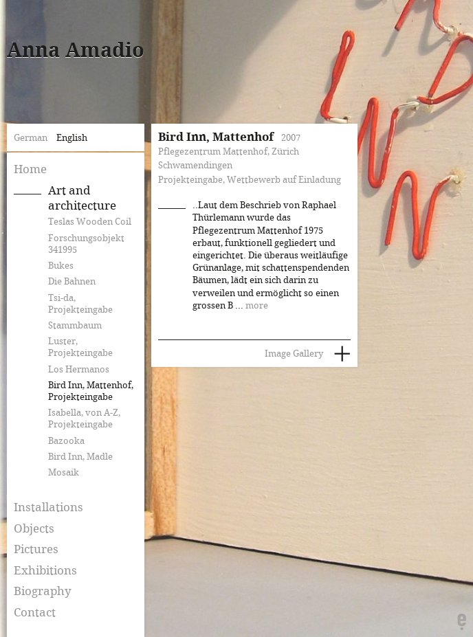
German (30, 138)
